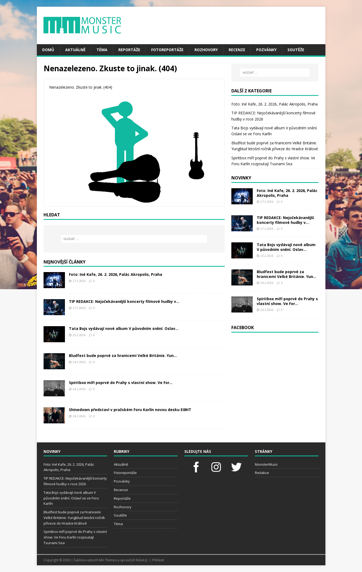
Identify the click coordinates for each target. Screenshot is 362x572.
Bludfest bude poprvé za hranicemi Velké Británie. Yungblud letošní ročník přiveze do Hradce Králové (74, 518)
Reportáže (129, 49)
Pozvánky (266, 49)
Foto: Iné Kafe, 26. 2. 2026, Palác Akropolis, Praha (115, 274)
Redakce (262, 472)
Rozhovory (206, 49)
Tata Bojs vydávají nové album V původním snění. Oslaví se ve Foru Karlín (71, 498)
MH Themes (108, 560)
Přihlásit (158, 560)
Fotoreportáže (167, 49)
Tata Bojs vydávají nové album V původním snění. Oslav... (123, 328)
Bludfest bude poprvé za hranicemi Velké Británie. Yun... (123, 355)
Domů (48, 49)
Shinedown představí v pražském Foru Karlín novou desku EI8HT (130, 409)
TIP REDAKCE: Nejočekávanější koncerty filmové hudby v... (124, 301)
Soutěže (295, 49)
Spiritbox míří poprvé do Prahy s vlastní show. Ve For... (121, 382)
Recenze (237, 49)
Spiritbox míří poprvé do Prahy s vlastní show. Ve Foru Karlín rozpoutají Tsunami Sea (75, 537)
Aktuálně (75, 49)
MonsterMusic (266, 464)
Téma (101, 49)
